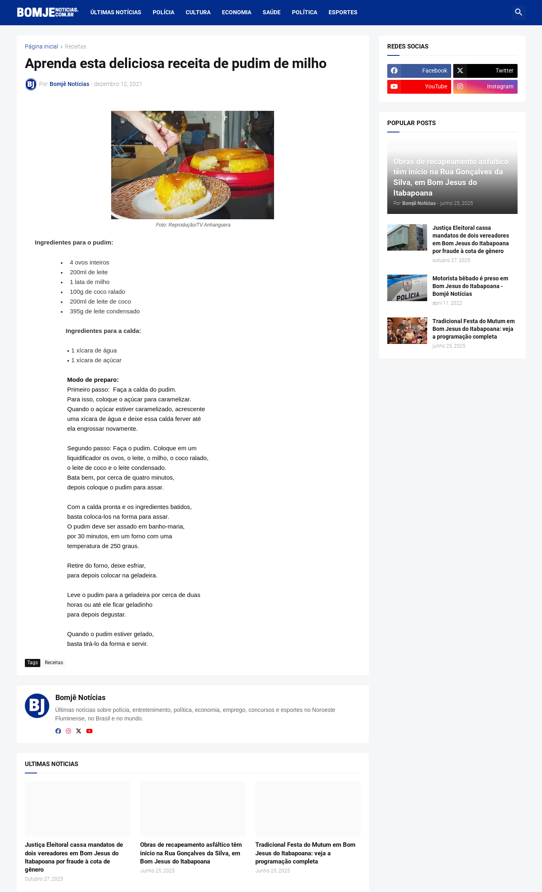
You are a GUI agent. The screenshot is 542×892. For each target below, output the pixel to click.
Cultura (198, 12)
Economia (236, 12)
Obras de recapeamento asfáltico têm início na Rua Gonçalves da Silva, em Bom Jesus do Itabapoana (191, 853)
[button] (519, 13)
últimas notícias (115, 12)
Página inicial (41, 47)
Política (304, 12)
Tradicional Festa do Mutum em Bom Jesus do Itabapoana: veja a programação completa (305, 853)
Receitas (75, 47)
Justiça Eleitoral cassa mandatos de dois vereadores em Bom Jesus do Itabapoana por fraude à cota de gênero (74, 857)
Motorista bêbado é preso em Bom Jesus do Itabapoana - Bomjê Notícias (470, 286)
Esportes (343, 12)
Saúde (272, 12)
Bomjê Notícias (80, 697)
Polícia (163, 12)
